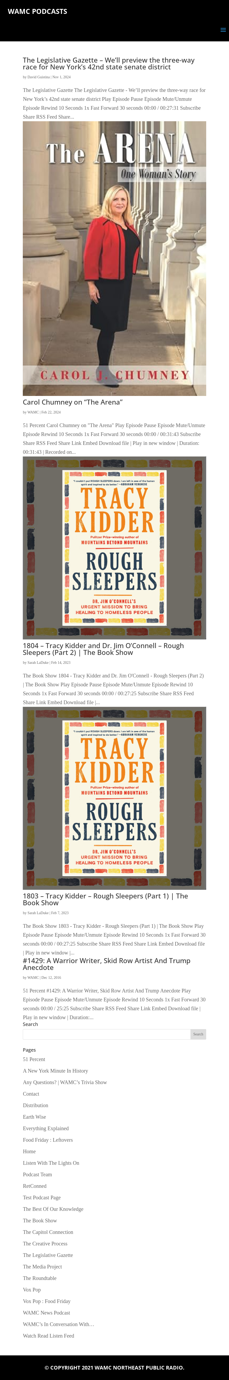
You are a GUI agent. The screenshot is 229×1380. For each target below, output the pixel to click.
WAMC (33, 412)
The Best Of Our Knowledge (53, 1209)
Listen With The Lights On (51, 1163)
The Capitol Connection (48, 1232)
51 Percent (34, 1059)
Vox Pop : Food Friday (46, 1301)
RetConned (34, 1186)
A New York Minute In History (55, 1071)
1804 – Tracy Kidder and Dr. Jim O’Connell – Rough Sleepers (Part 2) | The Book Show (103, 649)
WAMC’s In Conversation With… (58, 1324)
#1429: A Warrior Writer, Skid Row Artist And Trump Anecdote (106, 964)
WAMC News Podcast (46, 1313)
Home (29, 1151)
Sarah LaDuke (38, 663)
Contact (31, 1094)
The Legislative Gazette (48, 1255)
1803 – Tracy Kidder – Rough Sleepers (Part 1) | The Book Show (105, 899)
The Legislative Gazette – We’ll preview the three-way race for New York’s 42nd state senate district (108, 63)
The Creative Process (45, 1243)
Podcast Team (37, 1174)
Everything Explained (46, 1128)
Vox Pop (32, 1290)
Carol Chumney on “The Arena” (73, 402)
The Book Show (40, 1220)
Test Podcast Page (42, 1197)
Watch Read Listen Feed (48, 1336)
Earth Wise (34, 1117)
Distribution (35, 1105)
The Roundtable (39, 1278)
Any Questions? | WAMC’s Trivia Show (65, 1082)
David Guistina (39, 77)
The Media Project (42, 1266)
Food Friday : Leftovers (48, 1140)
